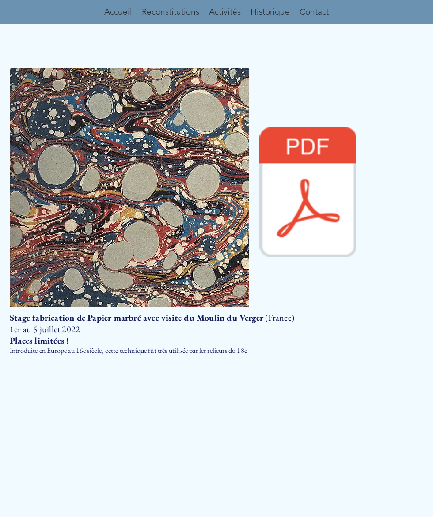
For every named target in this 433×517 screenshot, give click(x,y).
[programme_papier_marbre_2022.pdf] (307, 193)
